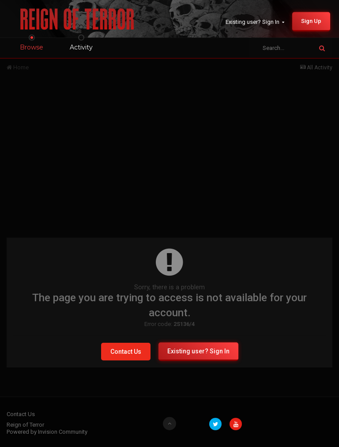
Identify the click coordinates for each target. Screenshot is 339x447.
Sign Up (311, 21)
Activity (81, 47)
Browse (31, 47)
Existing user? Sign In (255, 22)
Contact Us (125, 351)
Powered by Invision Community (47, 431)
